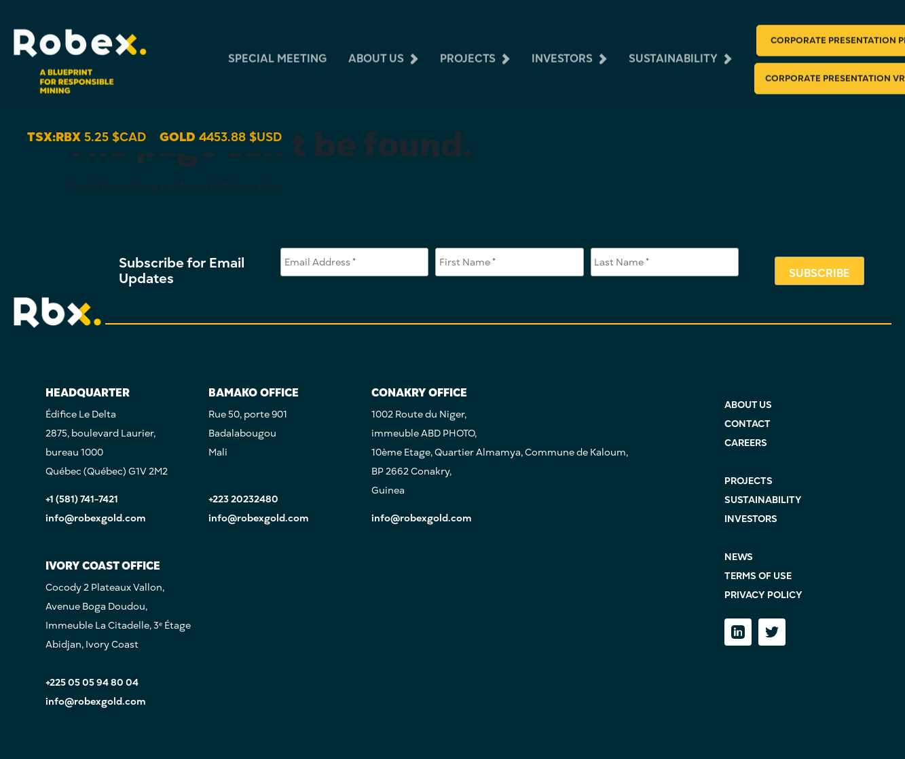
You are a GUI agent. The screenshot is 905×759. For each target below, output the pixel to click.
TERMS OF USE (758, 576)
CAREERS (745, 443)
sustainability (673, 47)
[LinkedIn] (738, 632)
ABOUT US (748, 405)
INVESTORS (750, 519)
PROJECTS (748, 481)
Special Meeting (277, 47)
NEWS (738, 557)
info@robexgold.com (95, 518)
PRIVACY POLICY (763, 595)
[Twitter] (772, 632)
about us (376, 47)
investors (562, 47)
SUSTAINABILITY (763, 500)
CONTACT (747, 424)
